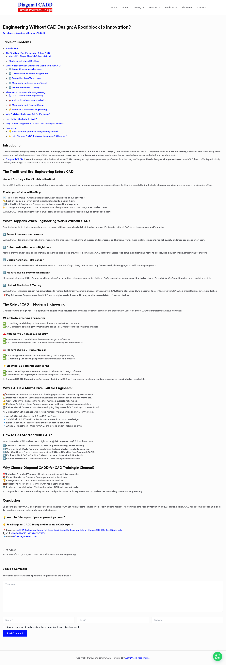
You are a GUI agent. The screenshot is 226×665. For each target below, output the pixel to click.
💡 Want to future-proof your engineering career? (33, 131)
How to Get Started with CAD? (21, 118)
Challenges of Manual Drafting (24, 61)
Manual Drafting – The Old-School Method (30, 56)
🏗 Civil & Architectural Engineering (26, 95)
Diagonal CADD (14, 159)
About (127, 7)
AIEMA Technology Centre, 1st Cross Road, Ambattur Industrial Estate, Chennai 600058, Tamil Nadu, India (69, 529)
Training (140, 7)
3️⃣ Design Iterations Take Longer (25, 78)
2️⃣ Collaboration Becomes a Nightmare (28, 73)
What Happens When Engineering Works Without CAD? (33, 65)
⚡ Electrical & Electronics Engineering (28, 109)
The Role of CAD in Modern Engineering (25, 92)
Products (172, 7)
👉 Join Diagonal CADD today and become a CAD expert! (38, 136)
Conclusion (11, 128)
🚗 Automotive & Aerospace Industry (27, 100)
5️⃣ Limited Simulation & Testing (24, 87)
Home (116, 7)
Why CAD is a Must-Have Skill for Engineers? (28, 114)
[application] (143, 7)
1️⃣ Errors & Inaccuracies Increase (25, 68)
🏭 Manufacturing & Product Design (26, 104)
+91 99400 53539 (37, 533)
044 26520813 (18, 533)
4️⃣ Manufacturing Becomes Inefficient (28, 82)
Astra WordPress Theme (137, 657)
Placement (187, 7)
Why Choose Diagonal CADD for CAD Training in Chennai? (35, 123)
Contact (202, 7)
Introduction (12, 48)
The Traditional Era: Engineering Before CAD (28, 53)
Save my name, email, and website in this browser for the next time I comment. (43, 627)
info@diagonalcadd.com (25, 536)
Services (155, 7)
